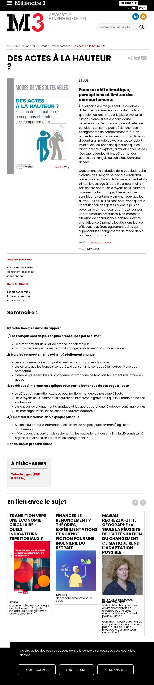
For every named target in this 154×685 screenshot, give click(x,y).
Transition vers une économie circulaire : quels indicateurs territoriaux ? (28, 527)
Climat (107, 242)
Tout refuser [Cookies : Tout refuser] (77, 670)
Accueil (30, 46)
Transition (96, 242)
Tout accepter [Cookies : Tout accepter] (36, 670)
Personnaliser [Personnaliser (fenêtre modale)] (115, 670)
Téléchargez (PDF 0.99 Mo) (25, 476)
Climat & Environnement (54, 46)
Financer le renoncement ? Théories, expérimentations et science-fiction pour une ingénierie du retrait (76, 532)
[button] (130, 58)
